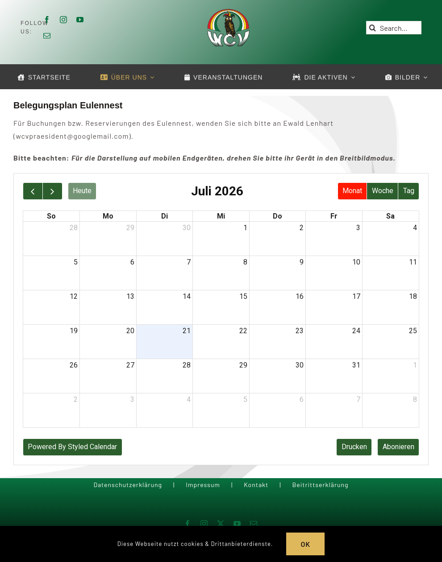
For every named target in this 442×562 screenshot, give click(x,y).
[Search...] (393, 27)
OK (305, 544)
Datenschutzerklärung (127, 484)
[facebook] (47, 19)
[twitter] (221, 523)
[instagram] (63, 19)
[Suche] (372, 27)
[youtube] (80, 19)
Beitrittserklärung (320, 484)
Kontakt (256, 484)
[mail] (47, 35)
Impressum (203, 484)
